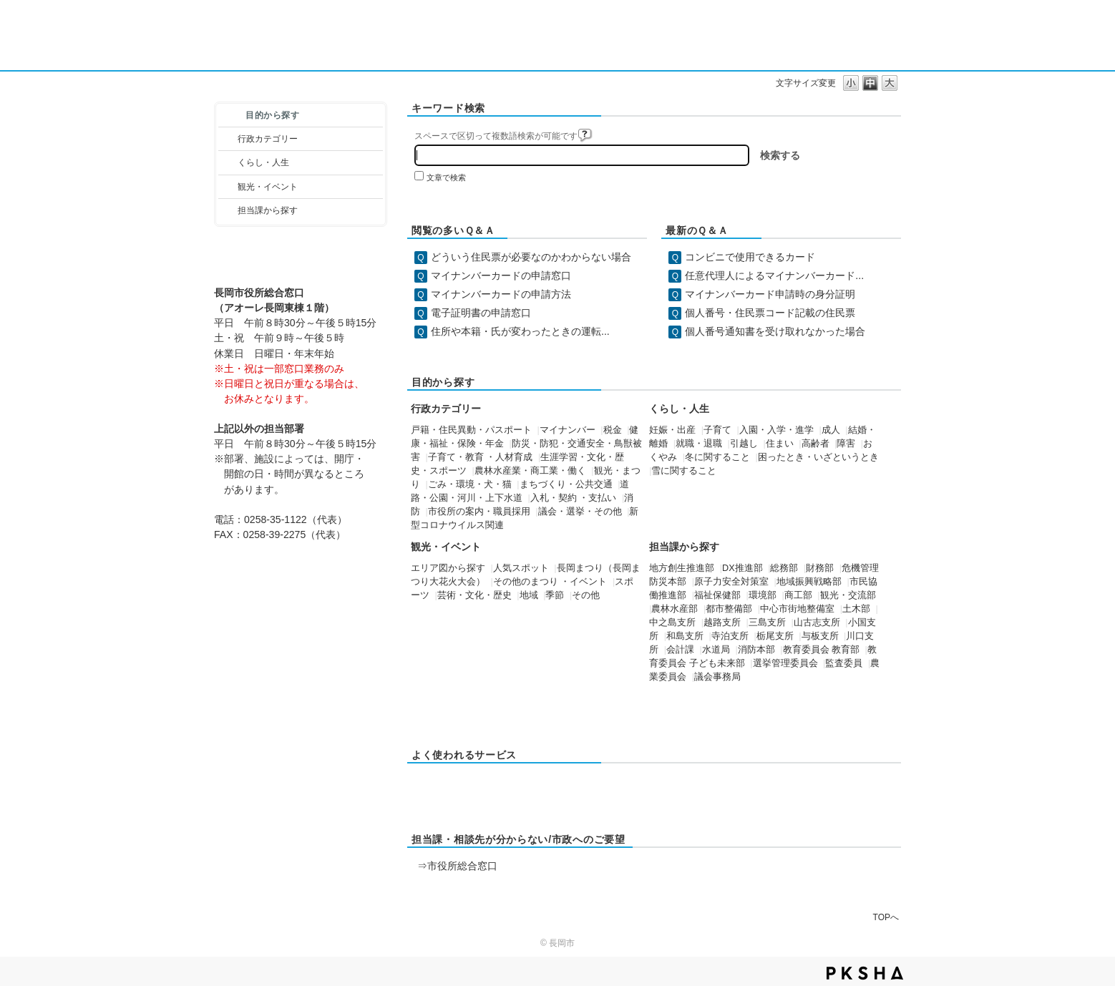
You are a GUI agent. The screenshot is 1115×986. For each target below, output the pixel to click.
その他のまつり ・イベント (550, 582)
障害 (846, 444)
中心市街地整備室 (797, 609)
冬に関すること (717, 457)
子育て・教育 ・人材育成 (480, 457)
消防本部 (756, 650)
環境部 (762, 595)
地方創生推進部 (681, 568)
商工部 (798, 595)
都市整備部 (729, 609)
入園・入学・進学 (776, 430)
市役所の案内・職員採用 (479, 512)
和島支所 (684, 636)
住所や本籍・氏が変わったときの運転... (520, 331)
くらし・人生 (263, 162)
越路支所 (722, 623)
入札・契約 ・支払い (573, 498)
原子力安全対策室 (731, 582)
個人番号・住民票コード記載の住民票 (770, 312)
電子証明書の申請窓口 (481, 312)
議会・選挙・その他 (580, 512)
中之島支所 (672, 623)
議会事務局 (717, 677)
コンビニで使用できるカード (750, 257)
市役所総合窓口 (462, 866)
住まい (780, 444)
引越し (744, 444)
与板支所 (820, 636)
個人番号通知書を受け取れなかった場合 (775, 331)
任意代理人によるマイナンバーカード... (774, 275)
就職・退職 (699, 444)
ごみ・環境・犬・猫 (470, 484)
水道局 (716, 650)
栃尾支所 (775, 636)
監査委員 (843, 663)
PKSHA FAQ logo (865, 973)
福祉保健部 (717, 595)
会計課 (680, 650)
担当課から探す (268, 210)
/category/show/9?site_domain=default (228, 210)
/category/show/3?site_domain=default (228, 138)
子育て (717, 430)
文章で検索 (446, 177)
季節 (554, 595)
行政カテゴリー (268, 139)
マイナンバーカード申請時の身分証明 (770, 294)
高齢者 (815, 444)
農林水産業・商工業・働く (530, 471)
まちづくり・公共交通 (566, 484)
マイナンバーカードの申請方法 (501, 294)
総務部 (784, 568)
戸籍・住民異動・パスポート (471, 430)
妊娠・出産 (672, 430)
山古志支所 (817, 623)
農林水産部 (674, 609)
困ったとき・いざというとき (818, 457)
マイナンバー (567, 430)
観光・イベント (268, 187)
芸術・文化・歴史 (474, 595)
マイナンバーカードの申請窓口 (501, 275)
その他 (586, 595)
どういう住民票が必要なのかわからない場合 (531, 257)
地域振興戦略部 (809, 582)
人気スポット (521, 568)
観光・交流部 (848, 595)
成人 (831, 430)
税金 (612, 430)
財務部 (820, 568)
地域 (529, 595)
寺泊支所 (730, 636)
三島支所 (767, 623)
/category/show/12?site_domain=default (228, 162)
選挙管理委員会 (785, 663)
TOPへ (886, 917)
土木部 (856, 609)
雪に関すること (683, 471)
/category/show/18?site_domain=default (228, 186)
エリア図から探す (448, 568)
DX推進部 (742, 568)
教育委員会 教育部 (821, 650)
